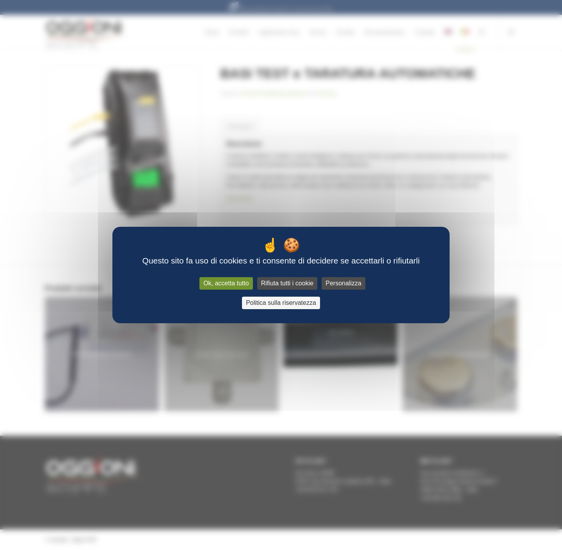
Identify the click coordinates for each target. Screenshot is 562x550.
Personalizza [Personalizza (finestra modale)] (343, 283)
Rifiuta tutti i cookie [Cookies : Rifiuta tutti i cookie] (287, 283)
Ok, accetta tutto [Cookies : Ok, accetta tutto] (226, 283)
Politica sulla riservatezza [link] (281, 302)
